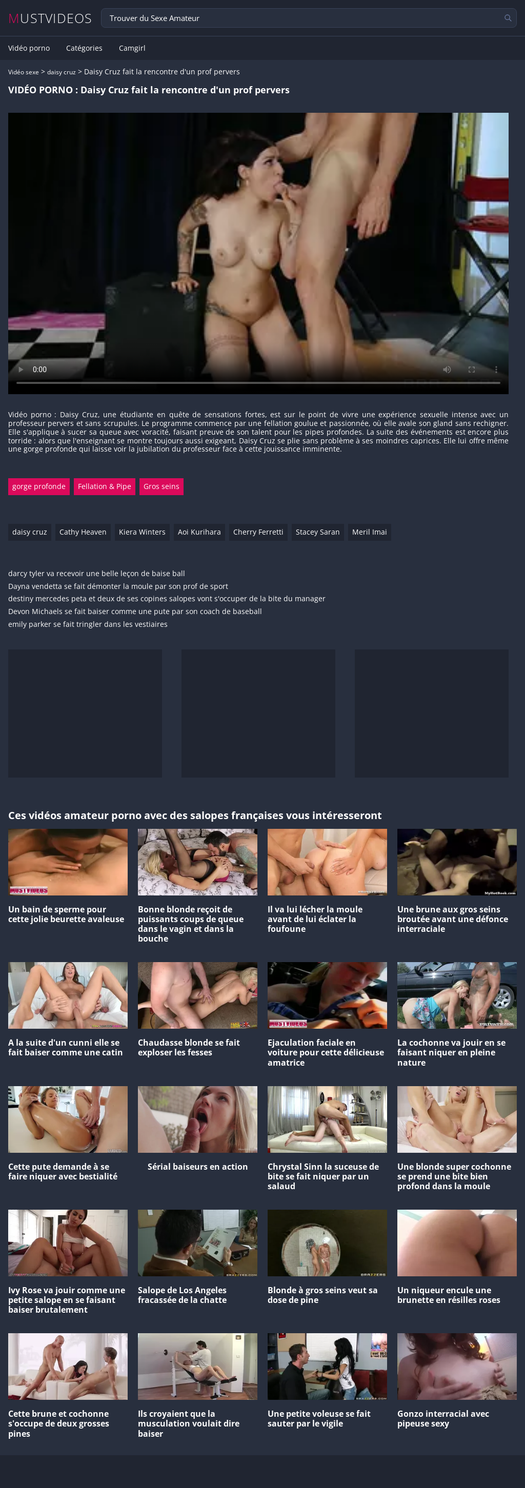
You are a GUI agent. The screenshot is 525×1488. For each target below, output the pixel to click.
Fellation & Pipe (104, 486)
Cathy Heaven (83, 532)
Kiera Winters (142, 532)
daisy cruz (61, 72)
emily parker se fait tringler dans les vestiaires (88, 624)
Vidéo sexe (23, 72)
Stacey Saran (318, 532)
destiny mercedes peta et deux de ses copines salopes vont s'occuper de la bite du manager (167, 599)
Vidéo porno (29, 48)
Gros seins (161, 486)
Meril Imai (369, 532)
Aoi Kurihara (199, 532)
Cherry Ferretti (258, 532)
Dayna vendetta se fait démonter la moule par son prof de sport (118, 586)
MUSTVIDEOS (50, 18)
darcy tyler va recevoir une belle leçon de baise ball (96, 573)
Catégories (84, 48)
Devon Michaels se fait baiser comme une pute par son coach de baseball (135, 611)
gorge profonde (39, 486)
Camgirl (132, 48)
